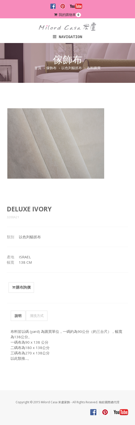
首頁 (37, 68)
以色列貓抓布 (71, 68)
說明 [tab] (18, 315)
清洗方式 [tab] (37, 315)
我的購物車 (67, 14)
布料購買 (94, 68)
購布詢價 (21, 287)
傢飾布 (51, 68)
